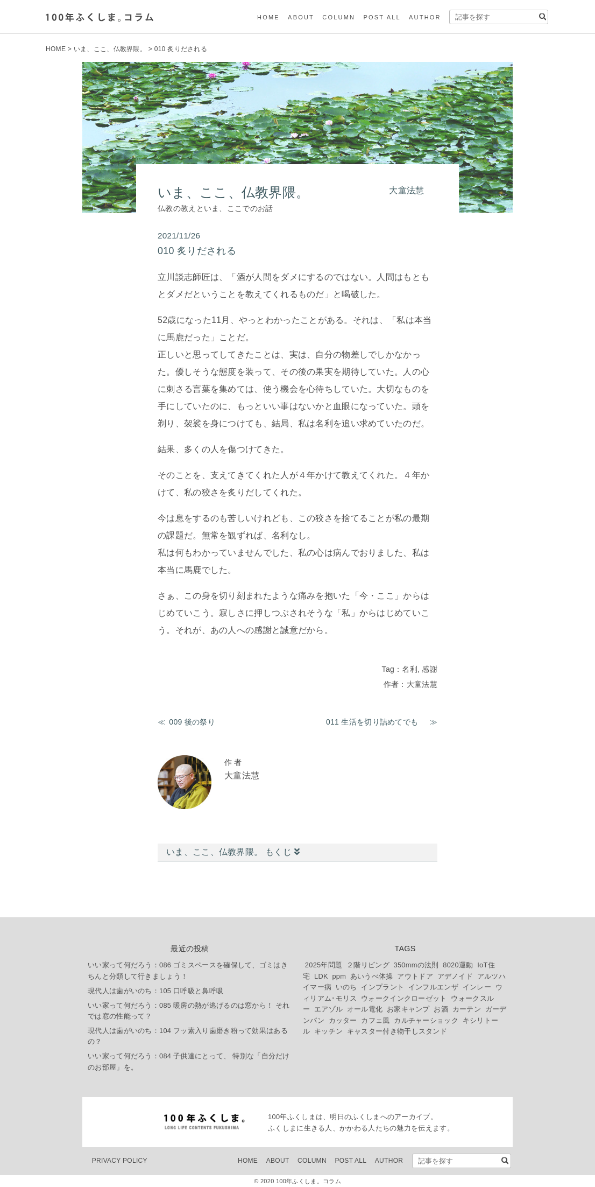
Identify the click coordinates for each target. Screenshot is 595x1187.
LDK (321, 976)
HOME (268, 17)
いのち (346, 987)
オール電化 (365, 1009)
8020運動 (458, 965)
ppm (339, 976)
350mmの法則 (416, 965)
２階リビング (367, 965)
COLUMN (338, 17)
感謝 (429, 669)
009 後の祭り (192, 722)
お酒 (441, 1009)
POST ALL (381, 17)
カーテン (466, 1009)
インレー (477, 987)
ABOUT (301, 17)
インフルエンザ (433, 987)
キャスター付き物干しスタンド (397, 1031)
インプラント (382, 987)
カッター (343, 1020)
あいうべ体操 (371, 976)
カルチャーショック (426, 1020)
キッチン (328, 1031)
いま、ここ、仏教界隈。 (110, 49)
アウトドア (415, 976)
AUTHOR (425, 17)
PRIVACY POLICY (119, 1160)
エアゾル (328, 1009)
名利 (409, 669)
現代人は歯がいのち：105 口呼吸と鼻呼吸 (155, 991)
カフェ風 (375, 1020)
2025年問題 (324, 965)
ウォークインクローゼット (404, 998)
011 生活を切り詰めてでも (376, 722)
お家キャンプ (408, 1009)
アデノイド (455, 976)
